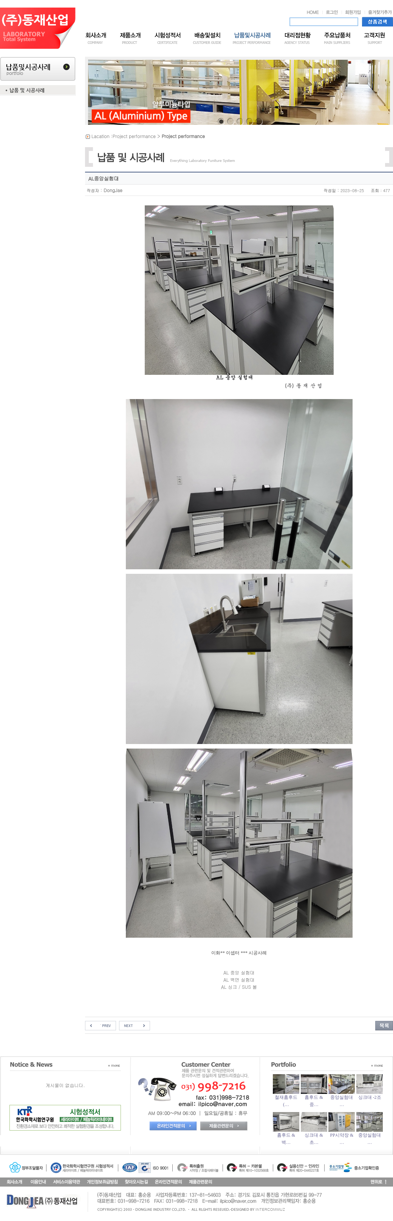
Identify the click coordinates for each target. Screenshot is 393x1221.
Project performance (134, 136)
